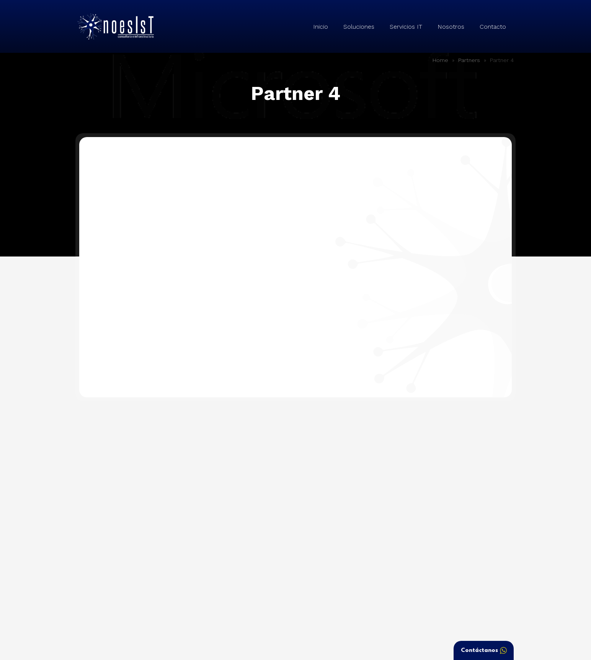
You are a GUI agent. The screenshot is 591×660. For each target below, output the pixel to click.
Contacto (493, 26)
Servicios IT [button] (406, 26)
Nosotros (451, 26)
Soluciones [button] (358, 26)
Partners (469, 60)
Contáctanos (484, 650)
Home (440, 60)
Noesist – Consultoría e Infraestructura (115, 26)
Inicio (320, 26)
